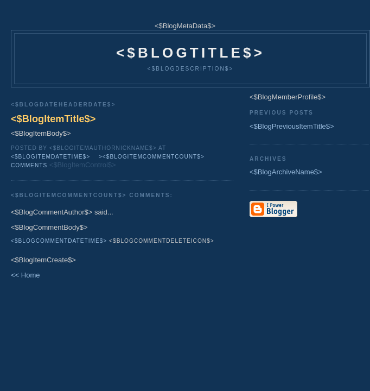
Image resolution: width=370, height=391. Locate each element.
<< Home (25, 275)
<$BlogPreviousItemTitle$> (292, 126)
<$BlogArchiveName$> (286, 172)
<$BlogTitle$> (190, 53)
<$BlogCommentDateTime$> (59, 241)
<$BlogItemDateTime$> (50, 157)
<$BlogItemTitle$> (53, 118)
